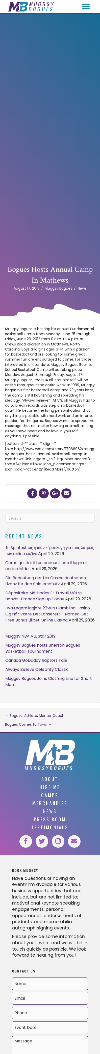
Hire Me (50, 787)
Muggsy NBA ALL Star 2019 (30, 636)
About (49, 779)
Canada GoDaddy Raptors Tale (36, 660)
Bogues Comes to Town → (28, 724)
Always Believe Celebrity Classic (37, 669)
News (82, 288)
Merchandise (49, 803)
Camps (50, 795)
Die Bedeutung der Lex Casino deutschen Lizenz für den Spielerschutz (45, 581)
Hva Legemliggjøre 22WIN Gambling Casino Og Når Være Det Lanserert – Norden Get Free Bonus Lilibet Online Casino (47, 614)
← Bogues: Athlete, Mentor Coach (34, 715)
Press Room (50, 819)
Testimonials (49, 827)
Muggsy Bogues (58, 288)
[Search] (50, 518)
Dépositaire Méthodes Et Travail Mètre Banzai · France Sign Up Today (43, 596)
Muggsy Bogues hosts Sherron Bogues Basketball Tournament (42, 648)
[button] (86, 6)
